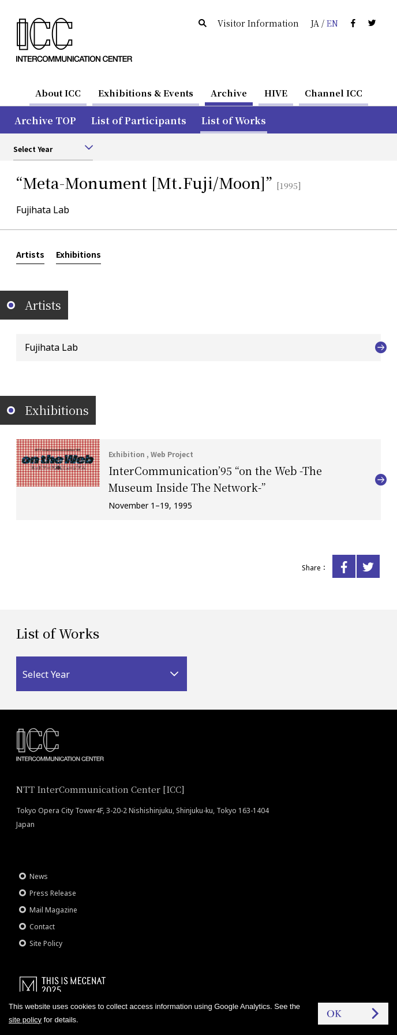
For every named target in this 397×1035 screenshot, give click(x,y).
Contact (42, 927)
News (38, 876)
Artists (30, 254)
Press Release (52, 893)
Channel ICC (333, 93)
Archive (229, 93)
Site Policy (45, 943)
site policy (25, 1019)
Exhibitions (78, 254)
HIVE (275, 93)
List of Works (233, 120)
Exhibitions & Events (145, 93)
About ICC (58, 93)
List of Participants (138, 120)
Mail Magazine (53, 910)
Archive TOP (45, 120)
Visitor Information (258, 23)
